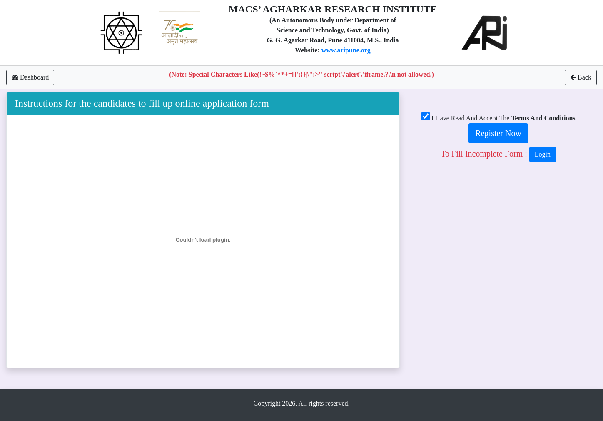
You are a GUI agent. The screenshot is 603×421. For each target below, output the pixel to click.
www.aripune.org (346, 50)
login (543, 154)
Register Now (498, 133)
